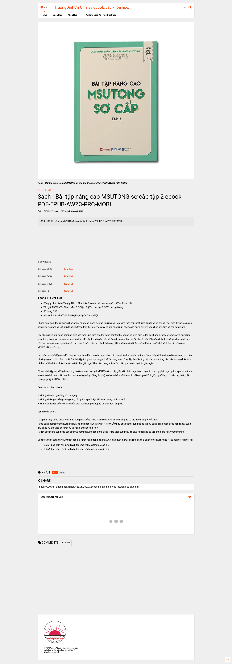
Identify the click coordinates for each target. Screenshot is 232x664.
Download (68, 269)
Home (44, 15)
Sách (50, 190)
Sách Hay (57, 15)
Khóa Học (72, 15)
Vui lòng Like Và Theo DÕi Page (99, 15)
